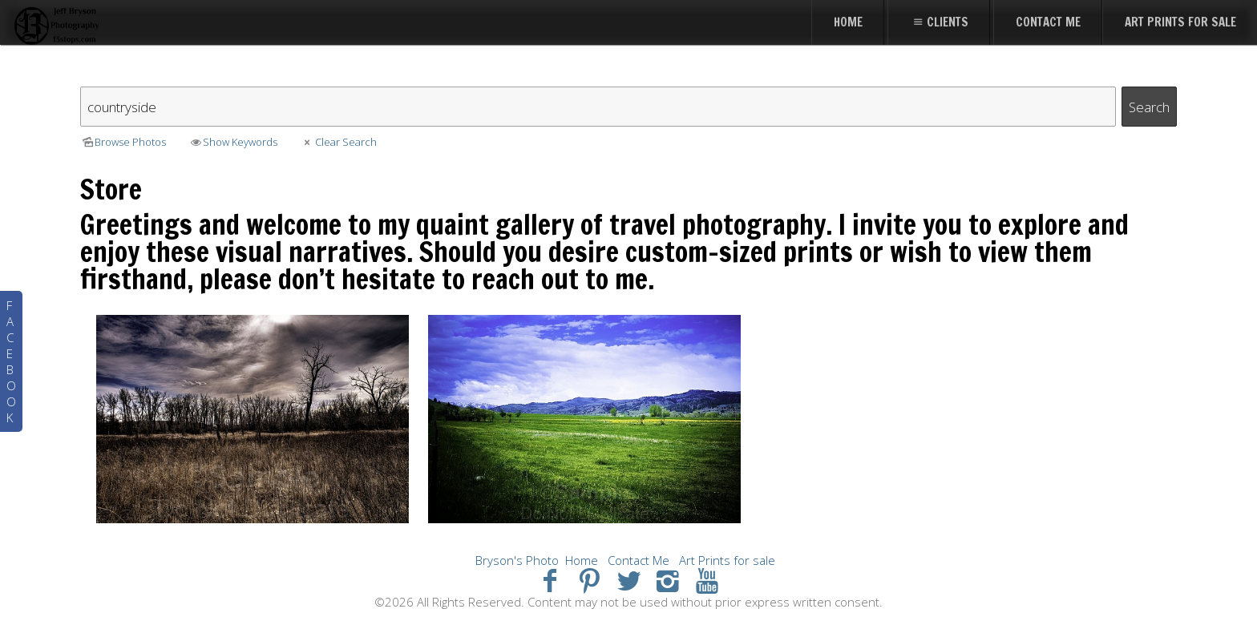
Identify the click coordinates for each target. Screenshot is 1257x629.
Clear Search (338, 142)
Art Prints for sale (727, 560)
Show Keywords (232, 142)
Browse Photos (123, 142)
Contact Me (638, 560)
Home (581, 560)
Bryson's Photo (517, 560)
